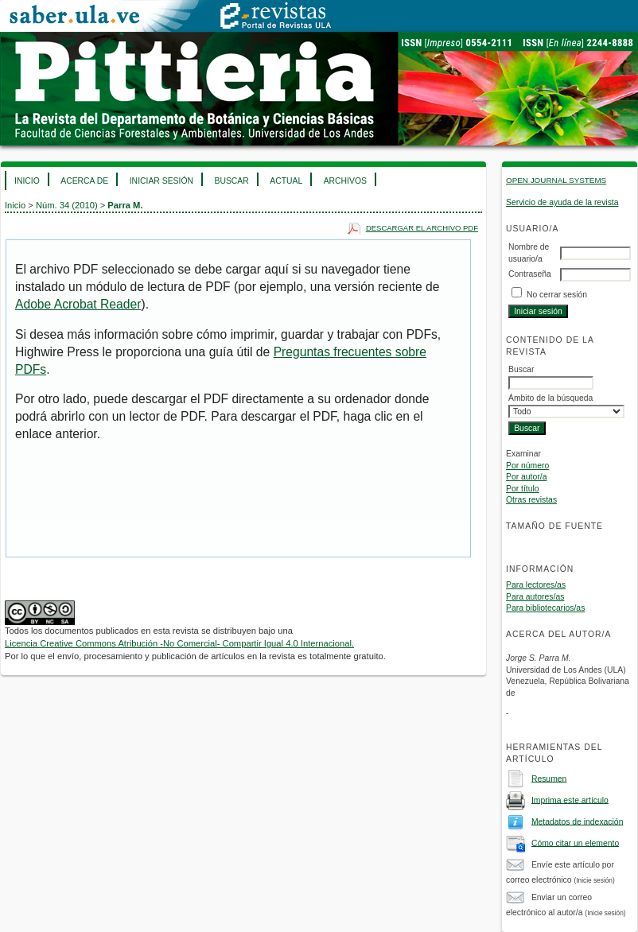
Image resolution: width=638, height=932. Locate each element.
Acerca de (84, 181)
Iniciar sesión (161, 181)
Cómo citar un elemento (575, 842)
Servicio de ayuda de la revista (562, 202)
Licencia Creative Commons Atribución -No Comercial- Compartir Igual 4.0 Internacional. (179, 643)
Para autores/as (535, 596)
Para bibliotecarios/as (545, 608)
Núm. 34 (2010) (67, 205)
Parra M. (124, 205)
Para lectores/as (536, 585)
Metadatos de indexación (577, 821)
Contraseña (529, 274)
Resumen (548, 778)
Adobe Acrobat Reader (78, 304)
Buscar (231, 181)
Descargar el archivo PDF (422, 227)
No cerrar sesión (557, 294)
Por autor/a (526, 476)
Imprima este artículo (570, 799)
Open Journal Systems (556, 180)
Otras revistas (531, 499)
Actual (286, 181)
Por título (522, 488)
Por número (527, 465)
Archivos (345, 181)
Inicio (27, 181)
